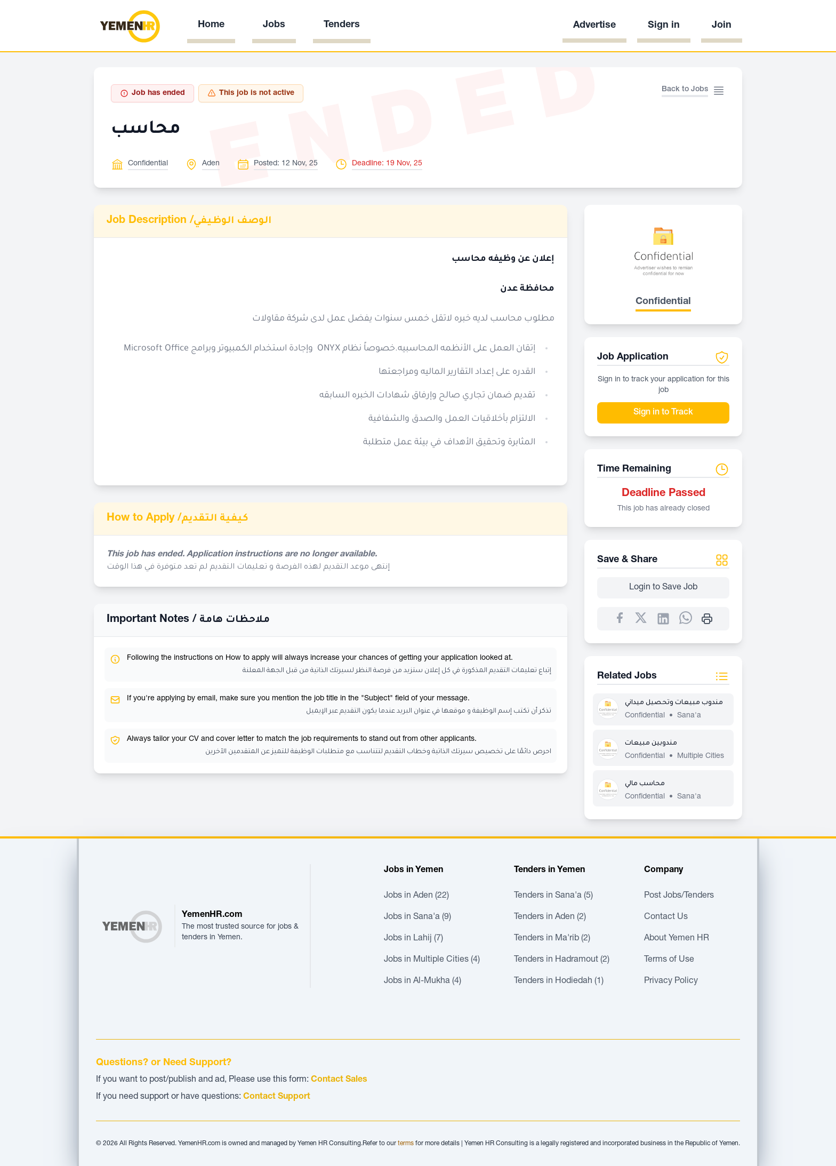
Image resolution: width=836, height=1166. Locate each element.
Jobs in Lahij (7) (413, 939)
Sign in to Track (663, 413)
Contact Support (276, 1097)
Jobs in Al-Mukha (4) (422, 981)
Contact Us (666, 917)
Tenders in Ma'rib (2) (552, 939)
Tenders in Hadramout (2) (561, 960)
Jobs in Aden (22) (416, 896)
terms (406, 1143)
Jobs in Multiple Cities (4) (432, 960)
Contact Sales (339, 1080)
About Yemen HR (676, 939)
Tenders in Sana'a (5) (553, 896)
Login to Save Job (663, 588)
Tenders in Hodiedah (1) (559, 981)
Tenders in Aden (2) (550, 917)
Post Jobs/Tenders (679, 896)
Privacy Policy (671, 981)
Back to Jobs (685, 89)
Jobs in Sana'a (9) (417, 917)
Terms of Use (669, 960)
